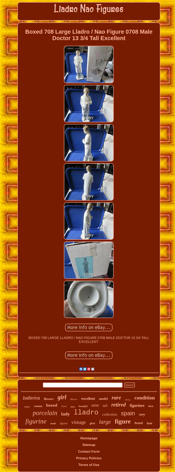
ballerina (31, 398)
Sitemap (88, 445)
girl (62, 397)
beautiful (83, 406)
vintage (78, 422)
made (53, 423)
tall (105, 406)
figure (123, 421)
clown (64, 406)
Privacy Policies (89, 458)
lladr (149, 423)
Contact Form (89, 451)
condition (144, 398)
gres (92, 423)
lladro (86, 413)
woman (38, 406)
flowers (49, 399)
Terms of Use (88, 465)
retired (118, 405)
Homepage (88, 438)
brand (139, 423)
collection (109, 414)
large (105, 422)
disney (128, 399)
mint (95, 405)
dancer (73, 399)
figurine (35, 421)
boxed (51, 405)
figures (63, 423)
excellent (88, 398)
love (150, 406)
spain (128, 413)
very (142, 414)
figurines (137, 405)
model (103, 399)
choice (27, 406)
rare (116, 398)
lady (65, 413)
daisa (73, 407)
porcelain (45, 412)
